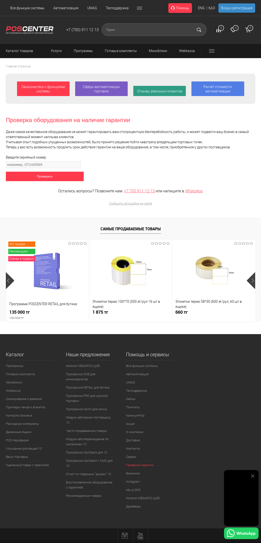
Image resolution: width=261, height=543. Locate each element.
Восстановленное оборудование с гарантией (89, 485)
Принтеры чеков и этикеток (25, 407)
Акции (130, 424)
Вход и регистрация (236, 8)
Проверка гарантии (140, 465)
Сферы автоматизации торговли (101, 89)
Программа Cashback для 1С (86, 452)
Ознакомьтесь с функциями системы (43, 89)
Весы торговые (17, 457)
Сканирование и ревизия (24, 399)
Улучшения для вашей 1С (24, 448)
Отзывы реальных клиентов (159, 91)
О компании (134, 432)
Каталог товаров (24, 51)
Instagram (133, 481)
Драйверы (133, 506)
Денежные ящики (18, 432)
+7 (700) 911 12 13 (82, 29)
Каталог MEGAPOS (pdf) (83, 366)
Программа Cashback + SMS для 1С (89, 463)
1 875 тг (100, 312)
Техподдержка (117, 8)
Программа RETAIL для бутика (87, 387)
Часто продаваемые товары (86, 431)
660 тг (181, 312)
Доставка (133, 440)
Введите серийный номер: (26, 157)
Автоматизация (66, 8)
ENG (201, 8)
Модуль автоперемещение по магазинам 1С (87, 441)
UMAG (92, 8)
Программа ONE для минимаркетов (80, 376)
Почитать (133, 407)
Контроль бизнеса (19, 415)
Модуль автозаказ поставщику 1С (88, 420)
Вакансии (133, 473)
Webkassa (13, 390)
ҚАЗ (211, 8)
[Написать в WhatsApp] (241, 534)
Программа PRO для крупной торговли (87, 398)
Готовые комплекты (20, 374)
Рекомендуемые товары (84, 496)
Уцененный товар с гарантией (27, 465)
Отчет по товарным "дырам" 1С (88, 474)
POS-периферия (17, 440)
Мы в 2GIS (133, 490)
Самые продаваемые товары (130, 228)
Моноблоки (14, 382)
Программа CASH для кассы (86, 409)
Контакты (133, 448)
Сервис (131, 457)
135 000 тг (47, 315)
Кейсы (130, 399)
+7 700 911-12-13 (139, 191)
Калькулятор (135, 415)
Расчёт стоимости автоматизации (217, 89)
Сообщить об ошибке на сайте (130, 203)
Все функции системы (27, 8)
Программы (14, 366)
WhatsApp (194, 191)
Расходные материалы (22, 424)
